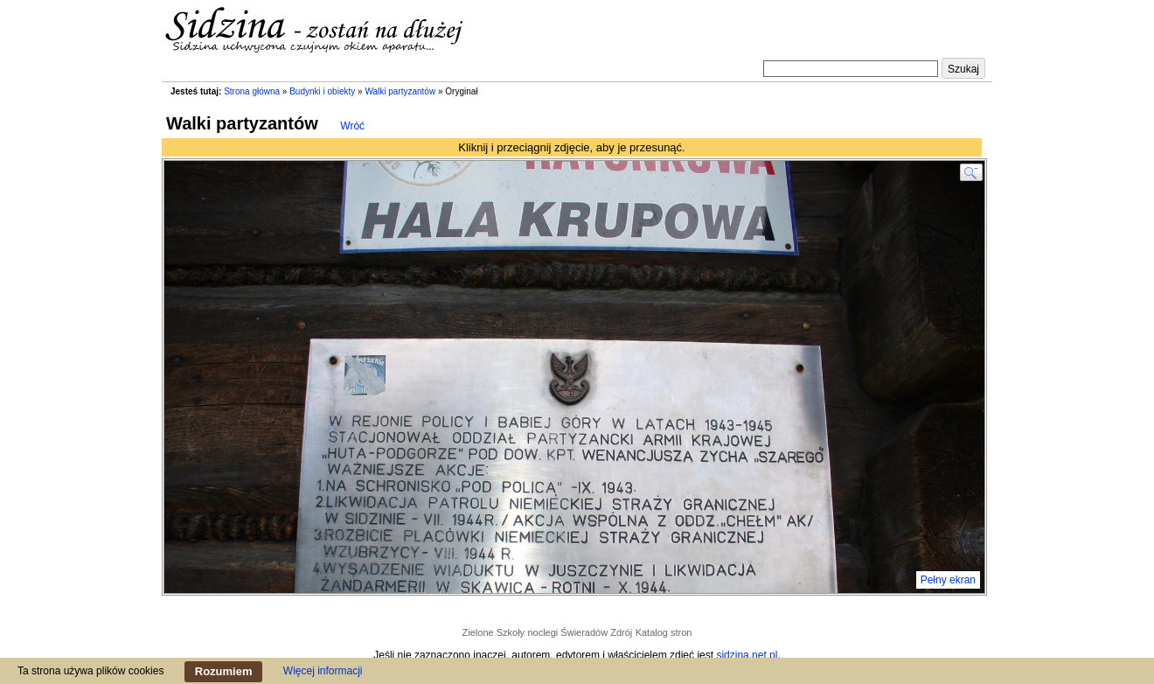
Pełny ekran (948, 580)
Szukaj (963, 69)
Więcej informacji (323, 671)
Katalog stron (664, 632)
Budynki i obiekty (322, 91)
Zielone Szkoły (493, 632)
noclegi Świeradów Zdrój (579, 632)
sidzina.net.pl (746, 655)
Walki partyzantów (400, 91)
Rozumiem (224, 671)
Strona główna (252, 91)
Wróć (352, 126)
